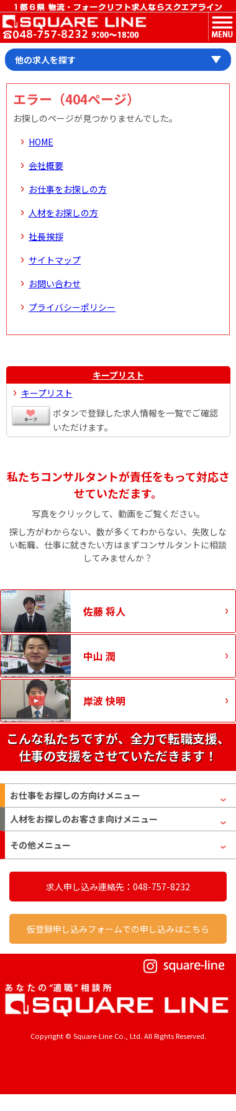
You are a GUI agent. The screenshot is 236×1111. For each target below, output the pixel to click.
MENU (222, 26)
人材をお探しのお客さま (84, 819)
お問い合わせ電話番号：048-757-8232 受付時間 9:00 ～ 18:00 (71, 35)
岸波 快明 (104, 700)
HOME (41, 142)
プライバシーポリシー (72, 307)
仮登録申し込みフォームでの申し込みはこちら (118, 929)
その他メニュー (40, 845)
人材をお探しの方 (63, 212)
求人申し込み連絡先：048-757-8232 (118, 886)
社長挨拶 (46, 236)
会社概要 (46, 165)
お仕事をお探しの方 (68, 189)
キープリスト (118, 375)
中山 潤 (99, 655)
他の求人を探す (45, 59)
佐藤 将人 (104, 611)
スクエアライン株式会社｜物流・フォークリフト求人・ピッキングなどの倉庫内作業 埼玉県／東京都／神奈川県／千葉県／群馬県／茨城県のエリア (73, 21)
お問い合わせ (55, 283)
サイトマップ (55, 260)
